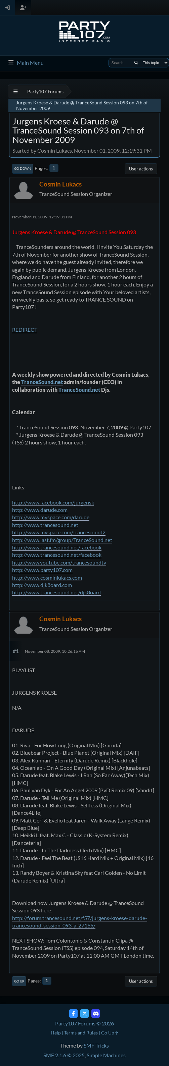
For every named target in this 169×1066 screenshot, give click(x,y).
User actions (141, 168)
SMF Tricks (96, 1045)
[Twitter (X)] (84, 1013)
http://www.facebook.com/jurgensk (53, 502)
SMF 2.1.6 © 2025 (64, 1055)
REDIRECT (24, 329)
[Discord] (95, 1013)
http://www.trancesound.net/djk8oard (56, 592)
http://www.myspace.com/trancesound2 (58, 532)
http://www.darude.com (40, 510)
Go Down (22, 168)
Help (56, 1032)
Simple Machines (106, 1055)
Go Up (19, 981)
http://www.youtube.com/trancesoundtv (59, 562)
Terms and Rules (81, 1032)
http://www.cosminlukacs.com (47, 577)
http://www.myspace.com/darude (50, 517)
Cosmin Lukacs (60, 184)
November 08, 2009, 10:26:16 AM (55, 651)
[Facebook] (73, 1013)
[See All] (15, 91)
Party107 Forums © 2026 (84, 1023)
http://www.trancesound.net (45, 525)
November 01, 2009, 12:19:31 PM (42, 217)
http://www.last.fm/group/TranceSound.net (62, 540)
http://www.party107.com (42, 570)
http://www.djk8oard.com (42, 585)
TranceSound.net (42, 382)
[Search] (136, 62)
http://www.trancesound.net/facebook (56, 547)
